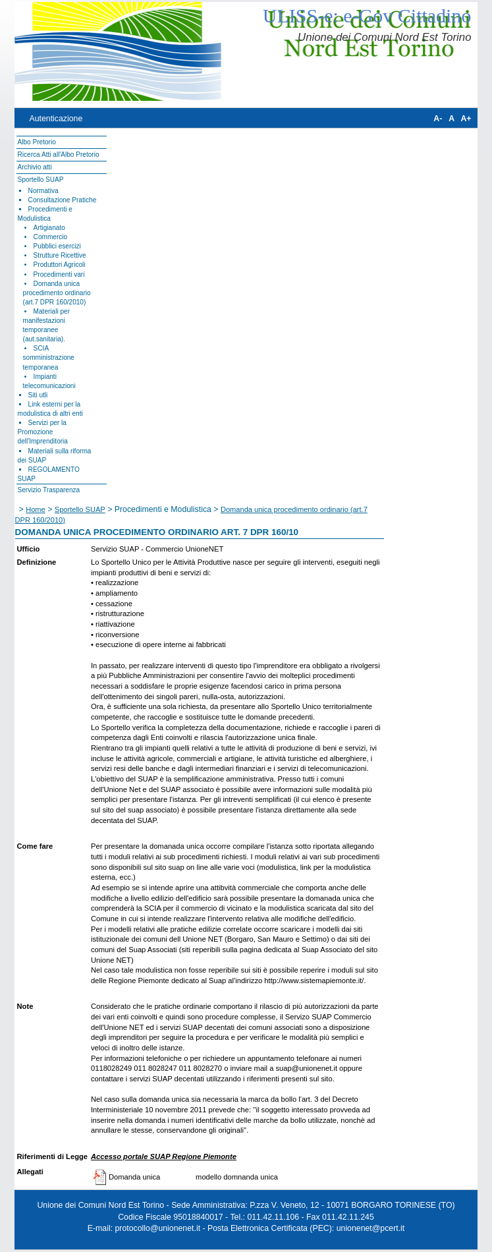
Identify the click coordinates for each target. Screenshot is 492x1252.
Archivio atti (35, 167)
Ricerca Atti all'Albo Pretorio (58, 154)
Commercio (51, 237)
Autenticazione (55, 118)
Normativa (43, 190)
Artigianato (49, 227)
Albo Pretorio (37, 142)
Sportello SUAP (41, 179)
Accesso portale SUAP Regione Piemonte (163, 1156)
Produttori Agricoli (60, 264)
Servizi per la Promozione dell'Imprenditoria (43, 432)
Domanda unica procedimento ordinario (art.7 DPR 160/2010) (57, 293)
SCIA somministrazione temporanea (48, 357)
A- (437, 118)
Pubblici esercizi (57, 246)
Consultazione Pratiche (62, 200)
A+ (465, 118)
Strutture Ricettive (60, 255)
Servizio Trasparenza (49, 490)
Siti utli (38, 395)
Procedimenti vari (59, 274)
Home (35, 509)
